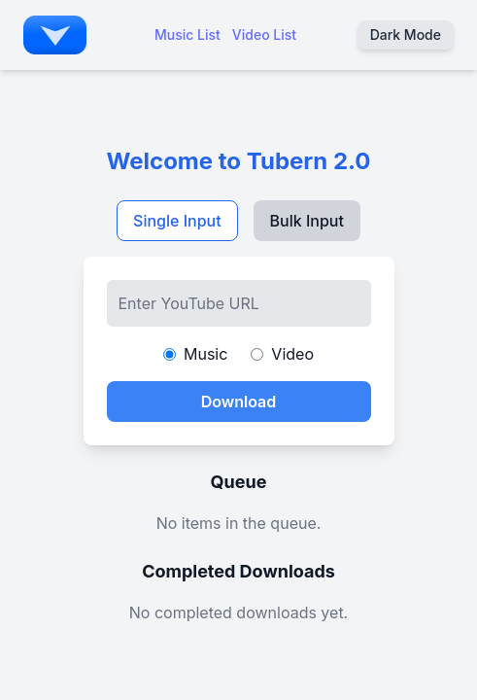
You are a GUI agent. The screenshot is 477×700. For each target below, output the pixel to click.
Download (239, 401)
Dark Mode (405, 34)
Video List (264, 34)
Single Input (177, 220)
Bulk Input (307, 220)
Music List (187, 34)
